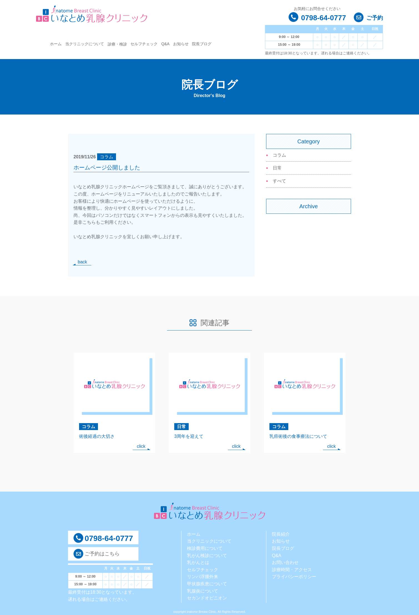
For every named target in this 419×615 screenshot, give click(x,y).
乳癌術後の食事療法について (298, 436)
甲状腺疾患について (207, 583)
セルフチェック (144, 44)
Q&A (165, 44)
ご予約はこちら (102, 553)
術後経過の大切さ (97, 436)
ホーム (56, 44)
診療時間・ (283, 569)
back (82, 262)
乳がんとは (198, 562)
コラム (279, 155)
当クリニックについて (84, 44)
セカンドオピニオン (207, 598)
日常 (277, 168)
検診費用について (205, 548)
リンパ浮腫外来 (202, 576)
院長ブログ (201, 44)
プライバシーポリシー (294, 576)
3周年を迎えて (188, 436)
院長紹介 (281, 534)
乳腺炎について (202, 591)
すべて (279, 181)
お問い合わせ (285, 562)
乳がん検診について (207, 555)
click (141, 446)
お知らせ (181, 44)
